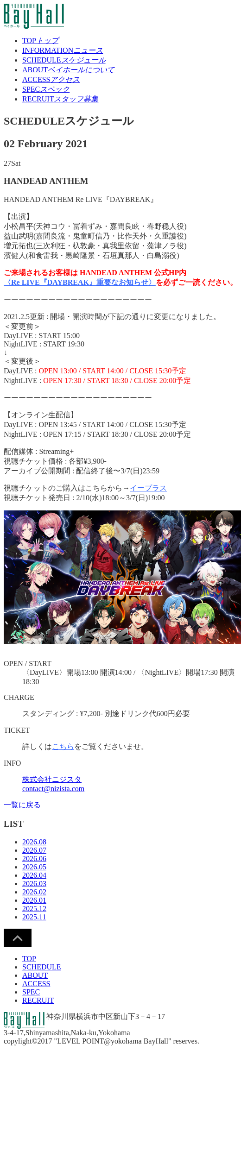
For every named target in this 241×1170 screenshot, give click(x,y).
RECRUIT (60, 99)
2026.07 (34, 850)
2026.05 (34, 867)
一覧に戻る (22, 805)
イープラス (148, 488)
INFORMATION (62, 50)
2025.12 (34, 908)
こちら (63, 746)
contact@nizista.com (53, 789)
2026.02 (34, 892)
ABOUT (68, 70)
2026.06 (34, 858)
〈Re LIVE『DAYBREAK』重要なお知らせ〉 (80, 282)
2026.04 (34, 875)
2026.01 (34, 900)
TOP (40, 40)
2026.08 (34, 842)
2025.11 (34, 917)
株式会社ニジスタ (52, 779)
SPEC (46, 89)
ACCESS (51, 79)
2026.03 (34, 883)
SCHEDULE (64, 60)
